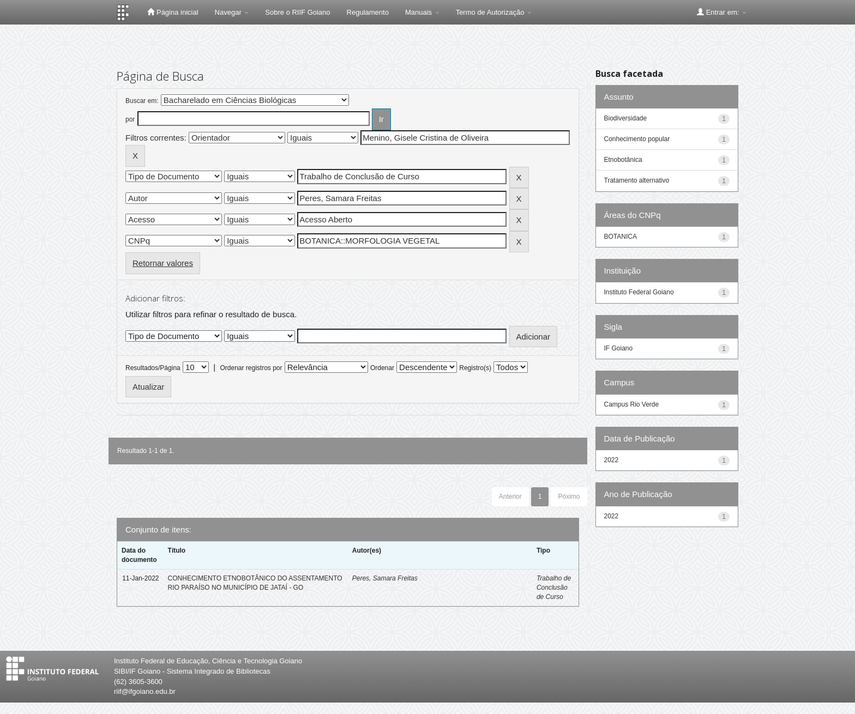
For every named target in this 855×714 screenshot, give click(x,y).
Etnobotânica (623, 160)
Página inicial (172, 12)
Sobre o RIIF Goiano (297, 12)
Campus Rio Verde (631, 404)
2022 (611, 460)
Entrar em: (721, 12)
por (130, 119)
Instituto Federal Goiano (639, 292)
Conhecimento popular (637, 139)
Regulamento (368, 12)
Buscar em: (142, 101)
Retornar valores (163, 263)
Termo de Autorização (494, 12)
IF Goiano (618, 348)
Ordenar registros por (251, 368)
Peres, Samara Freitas (385, 578)
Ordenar (382, 368)
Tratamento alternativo (637, 180)
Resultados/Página (152, 368)
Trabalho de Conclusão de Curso (554, 587)
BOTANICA (620, 236)
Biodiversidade (625, 118)
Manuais (422, 12)
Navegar (232, 12)
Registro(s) (475, 368)
